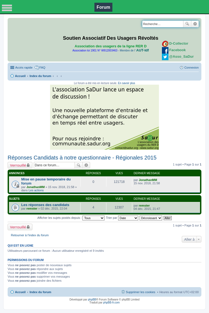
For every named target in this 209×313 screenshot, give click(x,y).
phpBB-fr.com (111, 302)
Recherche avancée (195, 24)
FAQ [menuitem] (42, 67)
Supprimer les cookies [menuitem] (140, 292)
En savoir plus (126, 83)
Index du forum (40, 76)
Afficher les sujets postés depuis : (70, 217)
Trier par (122, 217)
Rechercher (187, 24)
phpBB (92, 299)
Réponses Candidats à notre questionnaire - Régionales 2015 (82, 158)
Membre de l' (134, 50)
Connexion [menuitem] (191, 67)
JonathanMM (35, 187)
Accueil (20, 76)
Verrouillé (18, 165)
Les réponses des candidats (45, 205)
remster (31, 208)
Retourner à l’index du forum (30, 235)
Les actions (36, 190)
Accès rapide (24, 67)
